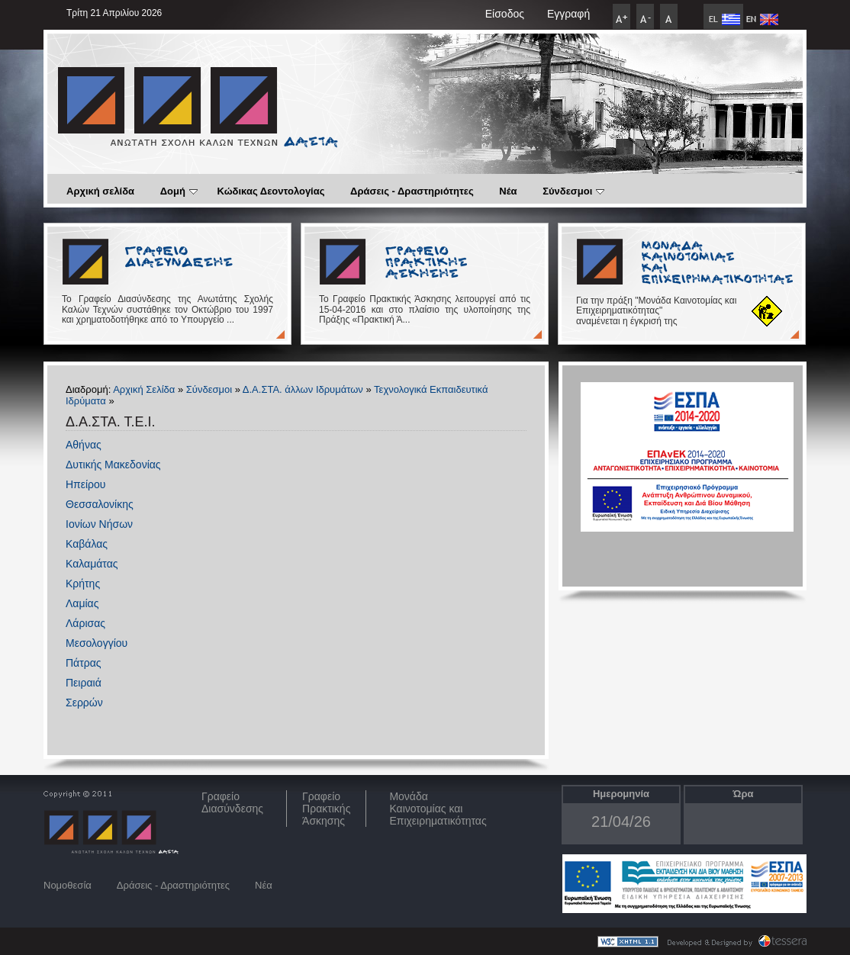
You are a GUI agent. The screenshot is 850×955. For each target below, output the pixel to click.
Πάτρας (83, 663)
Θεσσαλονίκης (100, 504)
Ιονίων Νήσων (99, 524)
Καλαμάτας (92, 564)
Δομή (179, 191)
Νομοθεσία (67, 885)
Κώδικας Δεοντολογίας (271, 191)
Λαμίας (82, 603)
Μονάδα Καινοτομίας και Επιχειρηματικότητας (437, 808)
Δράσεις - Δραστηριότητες (412, 191)
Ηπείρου (86, 484)
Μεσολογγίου (96, 643)
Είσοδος (504, 14)
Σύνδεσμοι (573, 191)
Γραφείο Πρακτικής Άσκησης (326, 808)
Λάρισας (85, 623)
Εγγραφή (568, 14)
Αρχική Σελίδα (144, 389)
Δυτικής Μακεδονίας (113, 464)
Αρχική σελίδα (100, 191)
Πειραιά (83, 683)
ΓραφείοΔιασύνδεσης (232, 802)
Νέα (508, 191)
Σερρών (84, 702)
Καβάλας (87, 544)
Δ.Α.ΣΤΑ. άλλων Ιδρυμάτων (303, 389)
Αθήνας (83, 445)
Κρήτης (83, 583)
